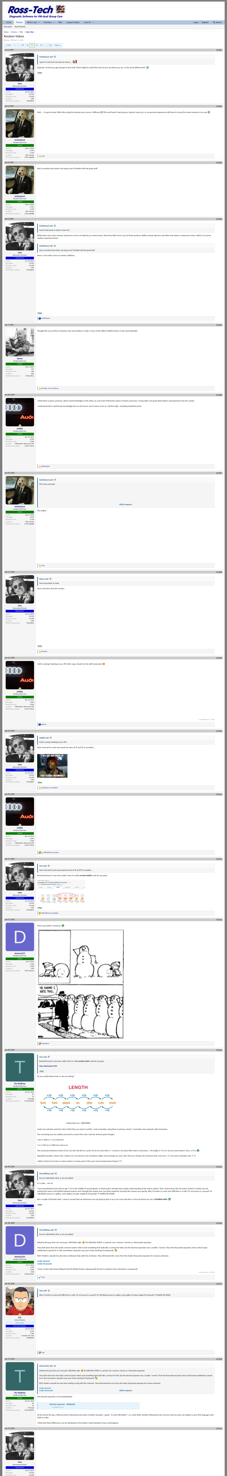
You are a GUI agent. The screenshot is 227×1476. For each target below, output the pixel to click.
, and (50, 388)
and (49, 788)
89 (23, 45)
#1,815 (219, 1167)
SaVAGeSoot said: (46, 57)
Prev (9, 45)
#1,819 (219, 1428)
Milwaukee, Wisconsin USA (24, 444)
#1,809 (219, 658)
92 (37, 45)
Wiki (60, 22)
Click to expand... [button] (126, 504)
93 (41, 45)
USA (32, 99)
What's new (32, 22)
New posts (8, 27)
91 (32, 45)
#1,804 (219, 219)
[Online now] (20, 425)
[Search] (217, 22)
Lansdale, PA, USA (27, 1336)
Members (48, 22)
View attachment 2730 (48, 1066)
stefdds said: (44, 738)
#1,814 (219, 1050)
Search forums (20, 27)
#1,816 (219, 1223)
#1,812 (219, 859)
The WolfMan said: (46, 1174)
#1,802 (219, 106)
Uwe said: (43, 866)
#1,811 (219, 794)
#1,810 (219, 731)
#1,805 (219, 325)
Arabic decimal (43, 1261)
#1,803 (219, 163)
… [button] (18, 45)
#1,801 (219, 50)
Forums (19, 22)
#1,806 (219, 395)
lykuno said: (44, 579)
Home (8, 22)
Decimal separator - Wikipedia (62, 1404)
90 (27, 45)
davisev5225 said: (46, 1366)
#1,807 (219, 473)
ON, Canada (30, 155)
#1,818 (219, 1359)
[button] (39, 22)
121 (50, 45)
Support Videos (73, 22)
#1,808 (219, 572)
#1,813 (219, 920)
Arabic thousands (44, 1264)
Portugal (31, 1099)
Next (57, 45)
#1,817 (219, 1284)
